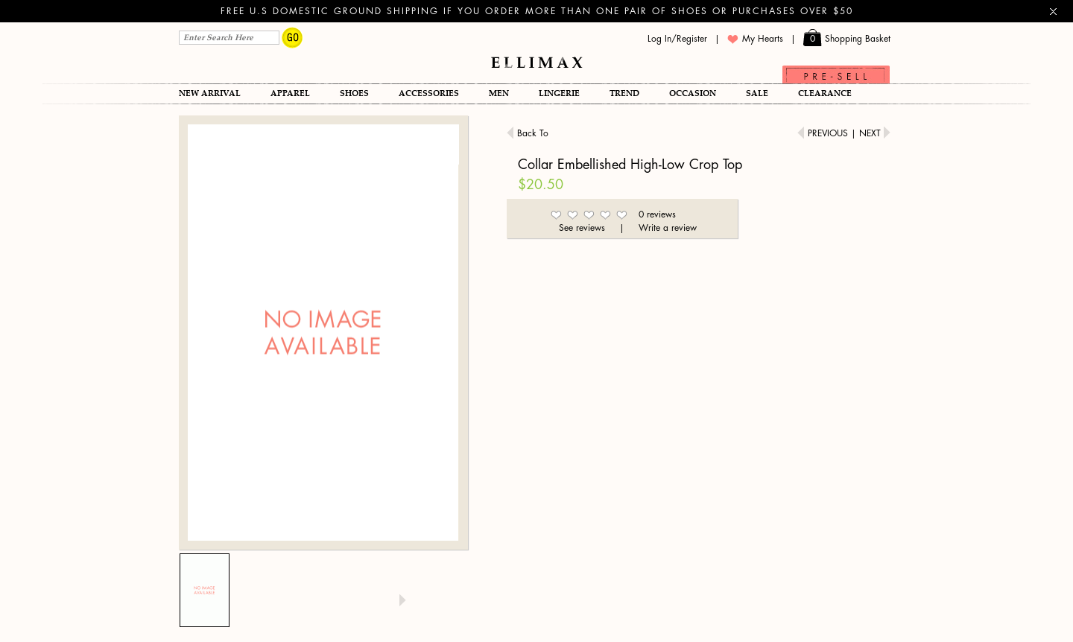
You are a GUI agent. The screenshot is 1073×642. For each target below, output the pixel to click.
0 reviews (657, 214)
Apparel (290, 93)
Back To (527, 133)
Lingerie (559, 93)
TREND (624, 93)
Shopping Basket (846, 39)
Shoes (354, 93)
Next (874, 133)
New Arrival (210, 93)
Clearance (825, 93)
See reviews (582, 227)
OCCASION (692, 93)
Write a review (668, 227)
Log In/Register (677, 38)
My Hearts (755, 39)
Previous (824, 133)
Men (499, 93)
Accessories (429, 93)
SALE (757, 93)
